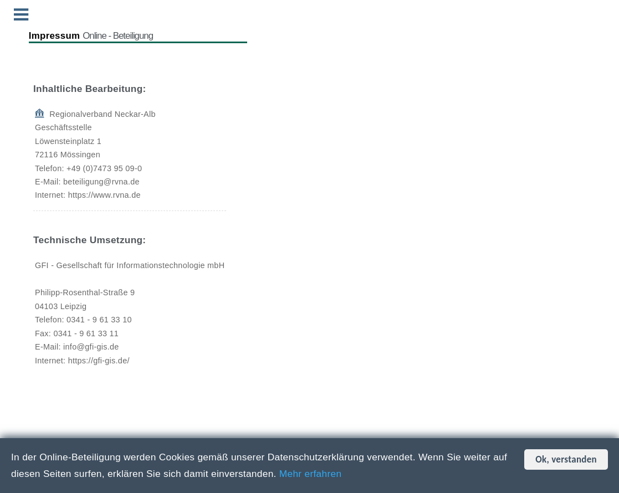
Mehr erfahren (310, 473)
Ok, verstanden (566, 459)
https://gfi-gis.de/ (99, 360)
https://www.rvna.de (104, 195)
